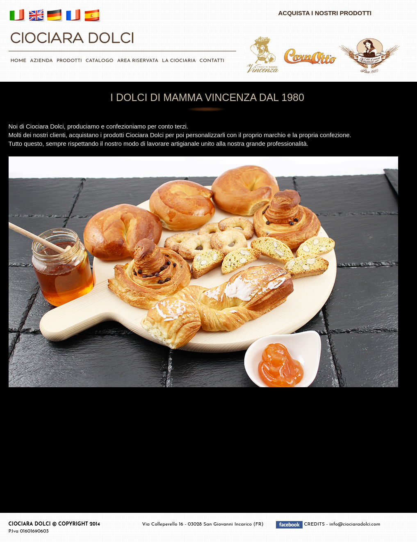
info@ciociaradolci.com (354, 524)
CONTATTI (212, 60)
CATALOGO (100, 60)
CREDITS (315, 524)
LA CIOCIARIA (179, 60)
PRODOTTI (69, 60)
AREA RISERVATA (137, 60)
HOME (19, 60)
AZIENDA (41, 60)
